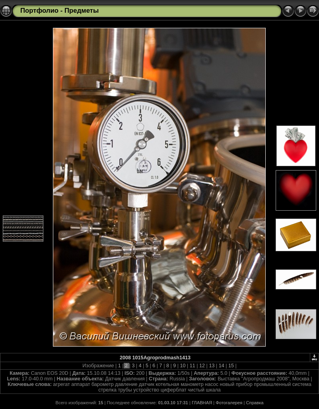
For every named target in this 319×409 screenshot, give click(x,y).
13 (212, 365)
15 (231, 365)
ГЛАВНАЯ (202, 402)
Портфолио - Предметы (59, 10)
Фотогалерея (229, 402)
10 (183, 365)
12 (202, 365)
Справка (255, 402)
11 (192, 365)
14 (221, 365)
